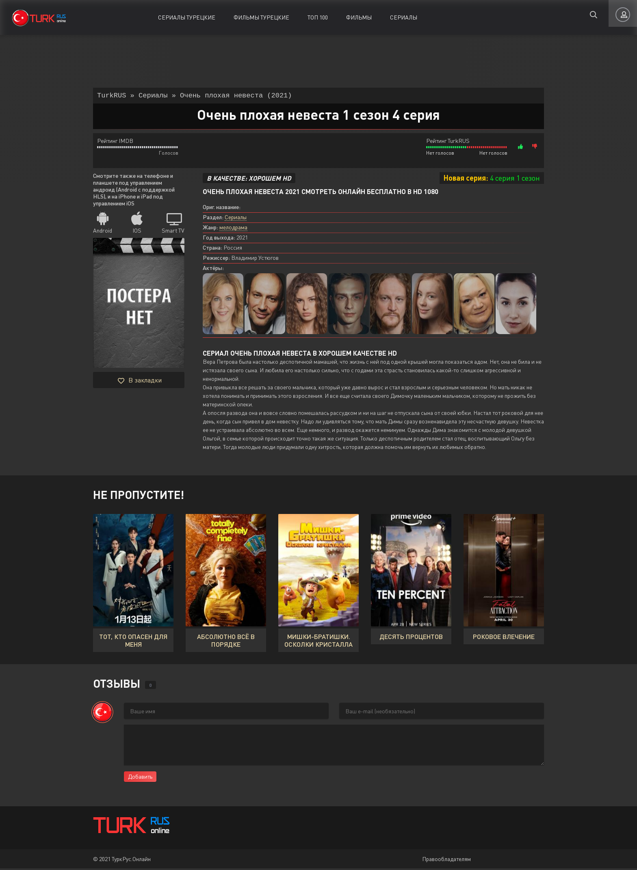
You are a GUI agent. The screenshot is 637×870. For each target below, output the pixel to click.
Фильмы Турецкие (261, 17)
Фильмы (359, 17)
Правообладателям (446, 860)
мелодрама (233, 228)
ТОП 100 (318, 17)
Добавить (140, 778)
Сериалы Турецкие (186, 17)
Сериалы (403, 17)
